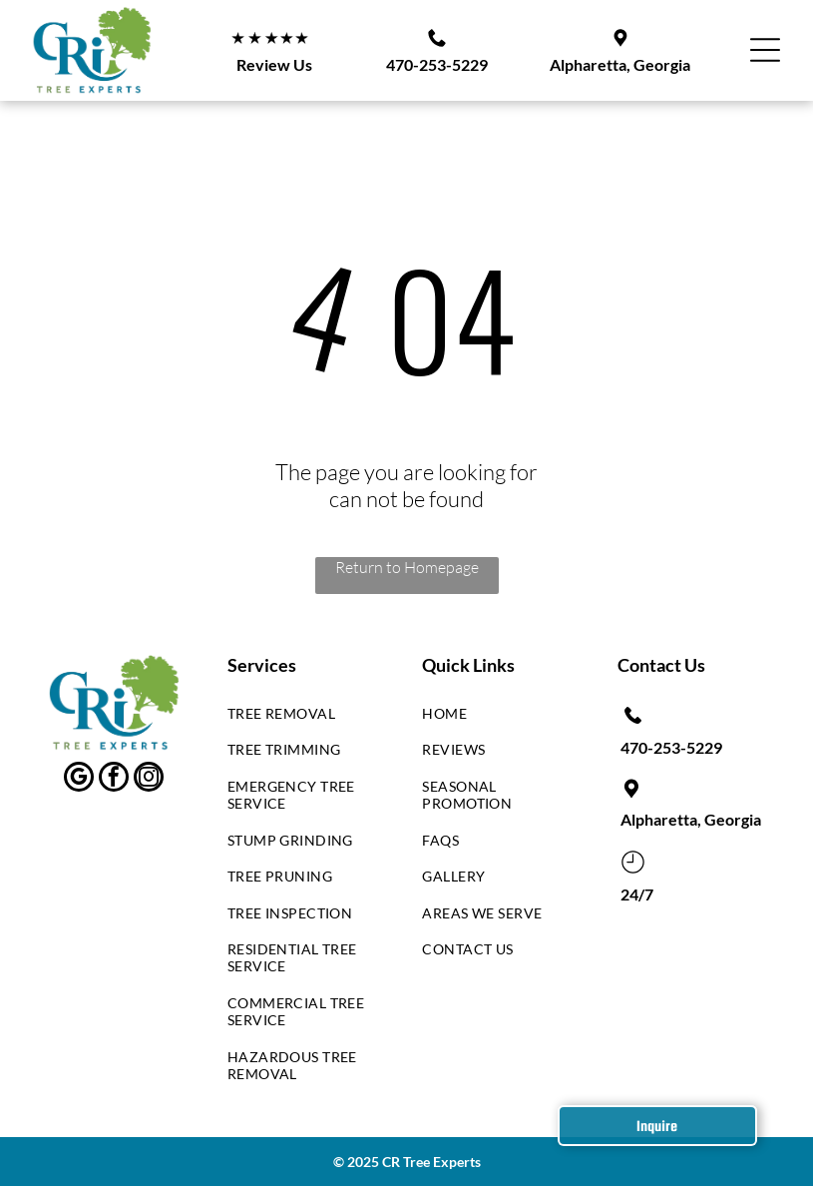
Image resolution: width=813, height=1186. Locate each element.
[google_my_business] (79, 779)
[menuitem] (301, 718)
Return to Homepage (407, 567)
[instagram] (149, 779)
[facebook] (114, 779)
